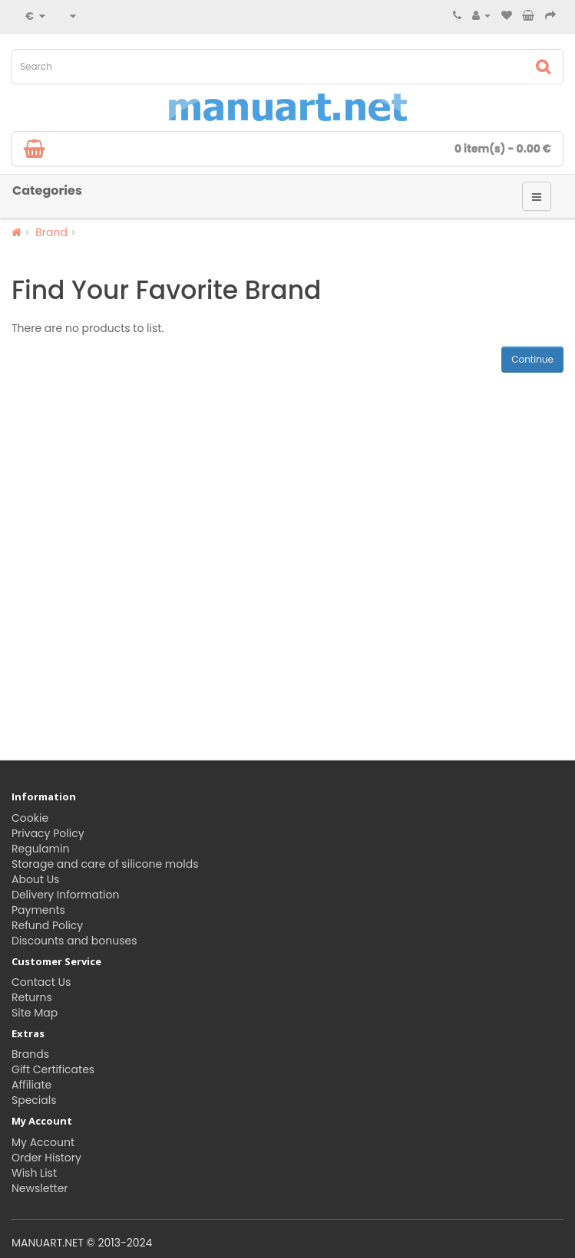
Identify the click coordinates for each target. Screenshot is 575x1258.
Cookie (30, 818)
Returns (32, 997)
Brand (51, 232)
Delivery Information (65, 894)
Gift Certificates (53, 1069)
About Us (35, 879)
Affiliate (31, 1084)
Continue (532, 359)
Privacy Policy (48, 833)
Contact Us (41, 982)
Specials (34, 1100)
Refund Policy (47, 925)
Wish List (34, 1173)
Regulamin (40, 848)
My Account (43, 1142)
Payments (38, 910)
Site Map (35, 1012)
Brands (30, 1054)
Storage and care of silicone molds (105, 864)
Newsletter (40, 1188)
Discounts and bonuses (74, 940)
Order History (46, 1157)
